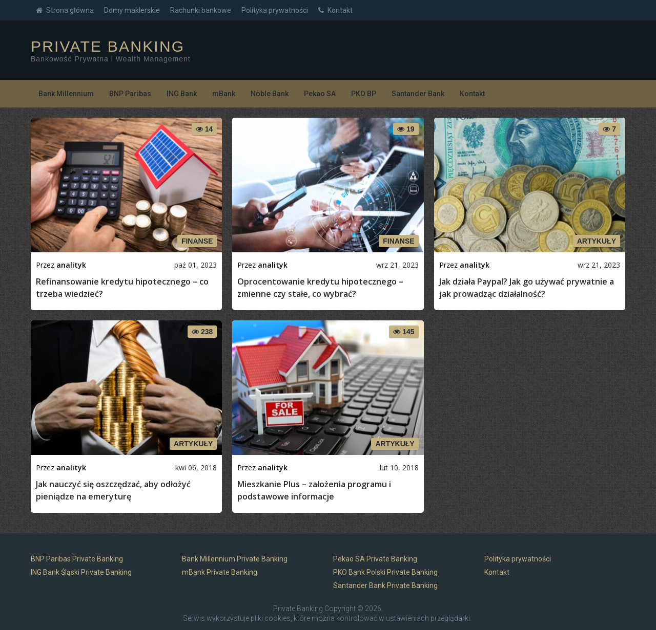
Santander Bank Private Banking (385, 585)
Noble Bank (270, 94)
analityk (71, 265)
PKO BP (363, 94)
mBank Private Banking (219, 572)
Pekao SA (320, 94)
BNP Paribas (130, 94)
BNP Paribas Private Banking (77, 559)
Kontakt (335, 10)
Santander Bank (418, 94)
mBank (223, 94)
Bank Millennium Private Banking (235, 559)
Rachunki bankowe (200, 10)
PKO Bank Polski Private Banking (385, 572)
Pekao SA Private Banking (375, 559)
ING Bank (182, 94)
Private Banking (107, 46)
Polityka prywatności (274, 10)
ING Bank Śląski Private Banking (81, 572)
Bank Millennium (66, 94)
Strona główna (65, 10)
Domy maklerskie (132, 10)
